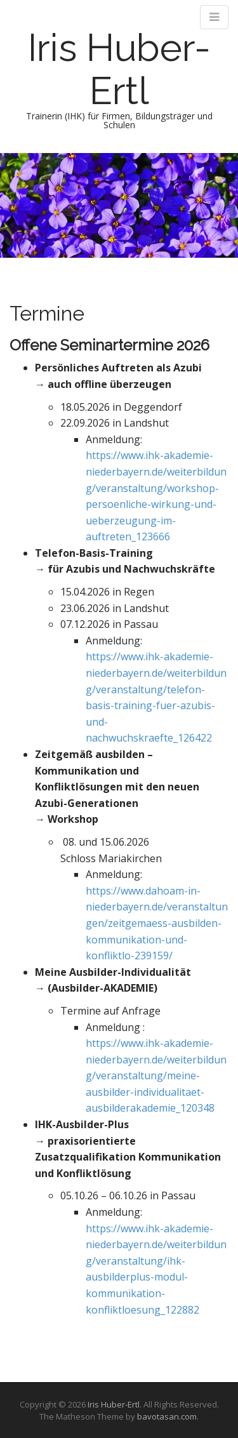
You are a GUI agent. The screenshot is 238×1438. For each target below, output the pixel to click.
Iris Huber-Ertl (119, 69)
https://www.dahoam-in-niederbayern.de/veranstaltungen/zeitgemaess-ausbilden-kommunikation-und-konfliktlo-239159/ (157, 923)
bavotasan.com (167, 1416)
